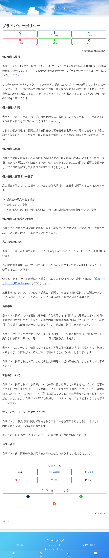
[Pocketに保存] (20, 41)
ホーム (20, 545)
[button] (89, 41)
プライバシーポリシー (54, 549)
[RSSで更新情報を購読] (54, 503)
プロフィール (54, 545)
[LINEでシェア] (54, 41)
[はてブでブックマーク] (89, 34)
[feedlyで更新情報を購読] (81, 496)
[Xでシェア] (20, 34)
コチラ (14, 75)
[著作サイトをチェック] (28, 496)
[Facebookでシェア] (54, 34)
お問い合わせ (89, 545)
